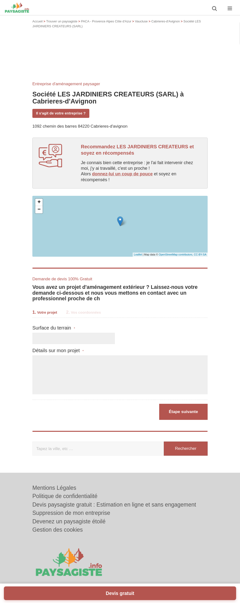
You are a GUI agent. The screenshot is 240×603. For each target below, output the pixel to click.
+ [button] (39, 202)
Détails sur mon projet (58, 350)
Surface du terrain (53, 328)
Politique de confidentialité (64, 496)
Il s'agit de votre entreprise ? (61, 113)
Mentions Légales (54, 488)
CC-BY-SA (200, 254)
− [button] (39, 209)
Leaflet (138, 254)
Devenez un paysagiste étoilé (68, 521)
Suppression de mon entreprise (71, 513)
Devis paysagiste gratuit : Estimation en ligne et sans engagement (114, 504)
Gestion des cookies (57, 530)
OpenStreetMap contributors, (176, 254)
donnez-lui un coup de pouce (122, 173)
